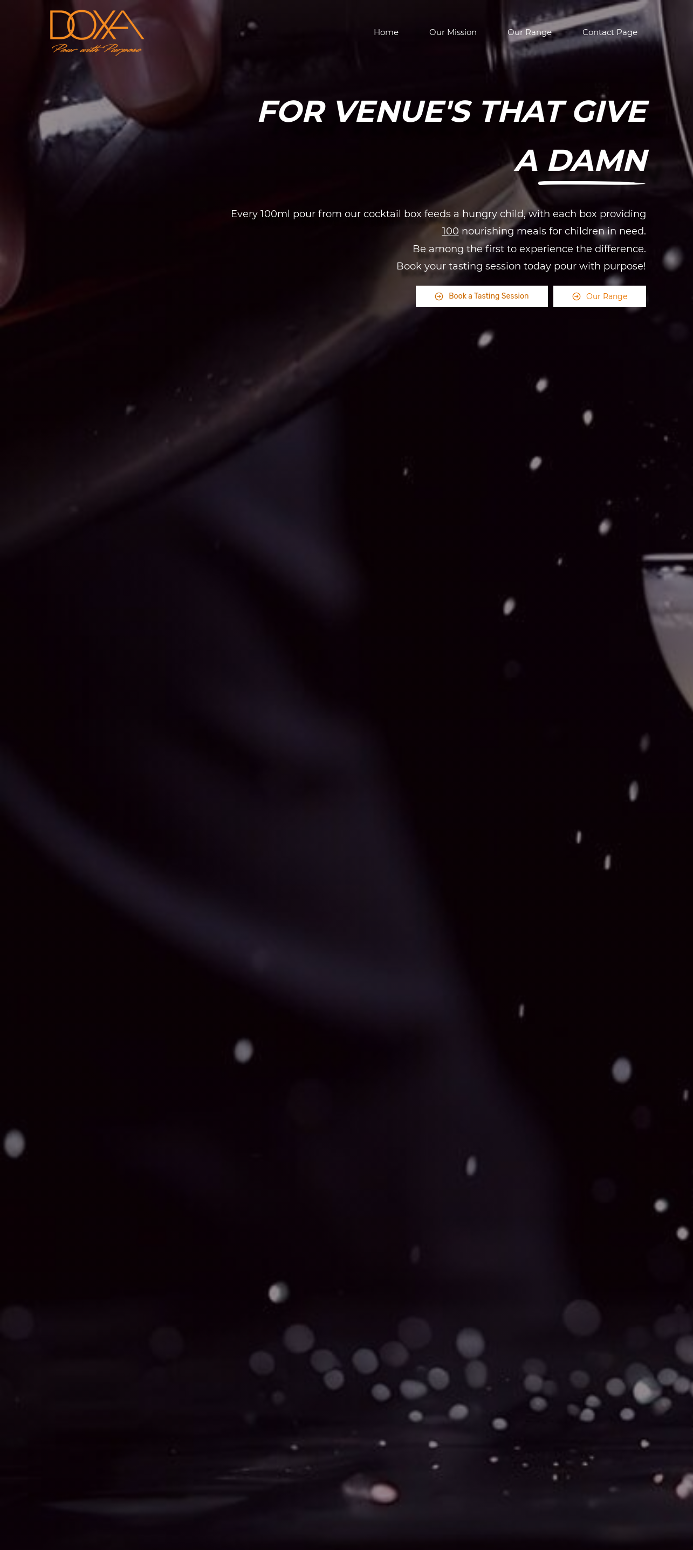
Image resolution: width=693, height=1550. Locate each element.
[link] (592, 188)
